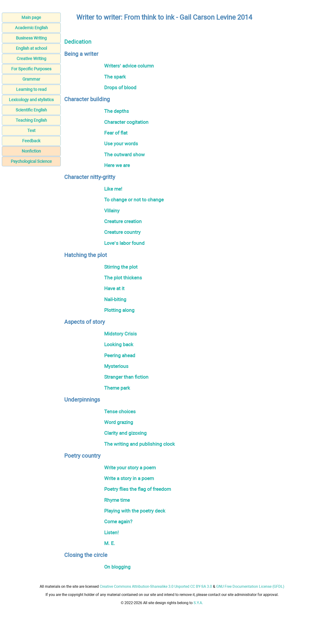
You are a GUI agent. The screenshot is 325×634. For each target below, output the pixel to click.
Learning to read (31, 89)
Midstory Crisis (120, 334)
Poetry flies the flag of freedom (137, 489)
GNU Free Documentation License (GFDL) (250, 586)
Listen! (111, 532)
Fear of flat (115, 133)
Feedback (31, 140)
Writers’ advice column (129, 66)
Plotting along (119, 310)
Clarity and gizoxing (125, 433)
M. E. (109, 543)
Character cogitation (126, 122)
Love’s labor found (124, 243)
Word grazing (118, 422)
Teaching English (31, 120)
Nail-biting (115, 299)
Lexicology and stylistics (31, 99)
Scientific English (31, 109)
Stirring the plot (121, 267)
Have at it (114, 288)
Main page (31, 17)
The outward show (124, 154)
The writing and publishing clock (139, 444)
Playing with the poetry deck (134, 511)
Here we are (117, 165)
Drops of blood (120, 87)
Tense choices (120, 411)
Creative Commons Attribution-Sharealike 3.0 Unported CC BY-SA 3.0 (156, 586)
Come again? (118, 521)
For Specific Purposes (31, 68)
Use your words (121, 143)
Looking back (118, 344)
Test (31, 130)
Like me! (113, 189)
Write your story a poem (130, 467)
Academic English (31, 27)
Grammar (31, 79)
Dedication (77, 42)
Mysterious (116, 366)
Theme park (117, 388)
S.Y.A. (198, 603)
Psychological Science (31, 161)
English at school (31, 48)
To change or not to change (134, 200)
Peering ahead (119, 355)
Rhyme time (117, 500)
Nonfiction (31, 151)
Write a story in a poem (129, 478)
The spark (115, 77)
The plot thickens (123, 278)
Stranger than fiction (126, 377)
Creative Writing (31, 58)
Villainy (112, 211)
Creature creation (123, 221)
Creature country (122, 232)
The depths (116, 111)
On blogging (117, 567)
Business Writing (31, 38)
